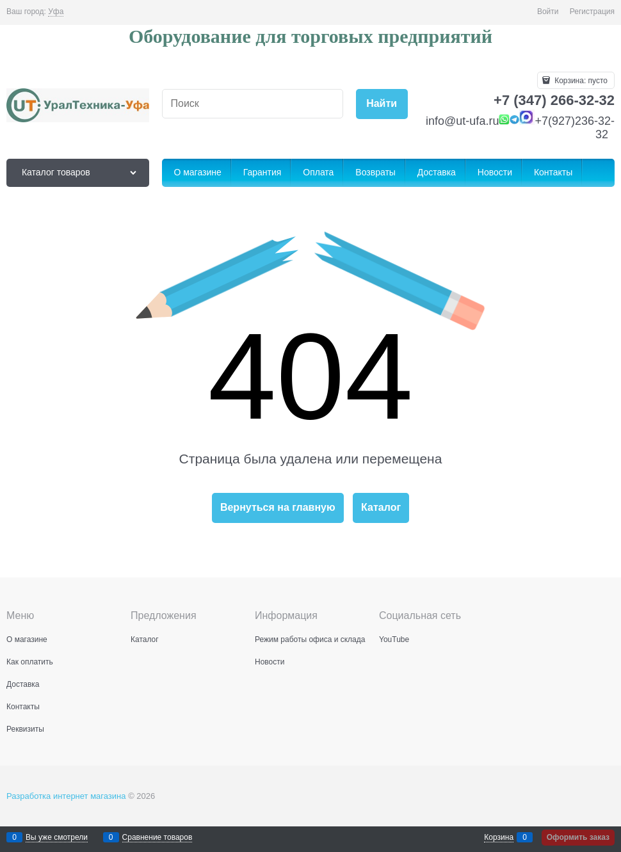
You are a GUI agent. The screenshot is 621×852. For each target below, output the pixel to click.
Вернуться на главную (277, 507)
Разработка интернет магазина (66, 796)
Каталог (381, 507)
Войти (548, 11)
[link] (55, 12)
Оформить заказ (578, 837)
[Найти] (382, 104)
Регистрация (592, 11)
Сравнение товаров (157, 837)
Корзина (498, 837)
